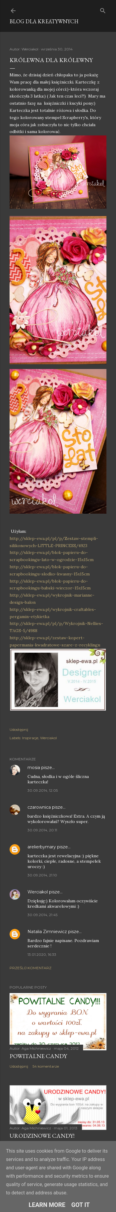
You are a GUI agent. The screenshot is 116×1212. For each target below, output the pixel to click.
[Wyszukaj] (102, 9)
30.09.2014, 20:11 (42, 830)
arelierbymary (42, 847)
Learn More (47, 1204)
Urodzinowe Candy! (42, 1136)
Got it (80, 1204)
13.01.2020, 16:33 (42, 954)
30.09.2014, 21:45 (42, 915)
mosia (34, 767)
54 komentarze (46, 1066)
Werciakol (48, 738)
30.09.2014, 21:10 (42, 875)
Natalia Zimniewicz (47, 931)
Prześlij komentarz (30, 968)
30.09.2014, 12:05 (43, 790)
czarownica (39, 807)
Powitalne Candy (38, 1056)
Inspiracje (30, 738)
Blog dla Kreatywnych (44, 21)
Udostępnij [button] (19, 729)
